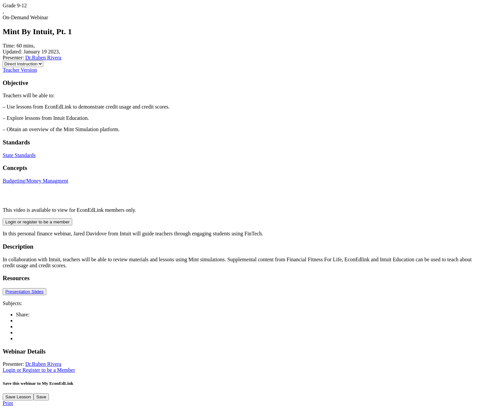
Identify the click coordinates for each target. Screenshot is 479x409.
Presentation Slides (24, 291)
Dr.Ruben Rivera (43, 57)
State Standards (19, 155)
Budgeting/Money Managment (35, 181)
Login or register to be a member (37, 221)
